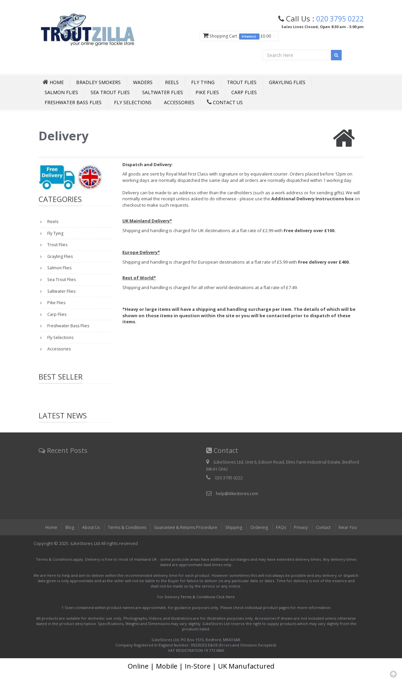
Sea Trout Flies (110, 93)
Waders (143, 83)
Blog (65, 536)
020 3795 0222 (338, 18)
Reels (172, 83)
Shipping (235, 536)
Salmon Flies (61, 93)
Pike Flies (207, 93)
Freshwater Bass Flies (73, 103)
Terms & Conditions (124, 536)
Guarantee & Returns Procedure (185, 536)
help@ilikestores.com (238, 502)
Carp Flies (244, 93)
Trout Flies (241, 83)
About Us (87, 536)
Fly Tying (203, 83)
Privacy (303, 536)
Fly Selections (133, 103)
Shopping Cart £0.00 (233, 36)
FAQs (283, 536)
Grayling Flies (287, 83)
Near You (352, 536)
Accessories (179, 103)
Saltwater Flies (162, 93)
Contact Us (225, 103)
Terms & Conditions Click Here (208, 605)
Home (47, 536)
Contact (327, 536)
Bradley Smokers (98, 83)
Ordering (261, 536)
